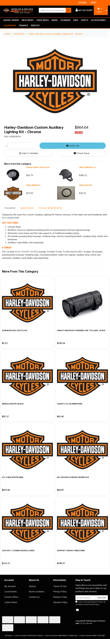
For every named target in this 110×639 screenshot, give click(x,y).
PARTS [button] (84, 20)
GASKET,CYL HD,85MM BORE (69, 404)
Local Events (10, 591)
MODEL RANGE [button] (11, 20)
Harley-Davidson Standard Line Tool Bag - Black (81, 330)
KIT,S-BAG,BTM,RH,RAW (12, 477)
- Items (99, 10)
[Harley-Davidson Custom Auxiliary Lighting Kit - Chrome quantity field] (19, 145)
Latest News (10, 602)
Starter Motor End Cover (38, 167)
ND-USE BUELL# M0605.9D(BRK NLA (73, 477)
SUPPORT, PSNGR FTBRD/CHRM (71, 551)
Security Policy (60, 602)
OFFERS (82, 2)
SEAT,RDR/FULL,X (87, 167)
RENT (94, 2)
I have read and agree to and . (90, 603)
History (32, 586)
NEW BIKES (28, 20)
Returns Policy (60, 597)
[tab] (10, 208)
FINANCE (23, 25)
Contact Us (34, 597)
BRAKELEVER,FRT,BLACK (13, 404)
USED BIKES (42, 20)
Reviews (50, 208)
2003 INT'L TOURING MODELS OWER (18, 551)
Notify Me (72, 145)
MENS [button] (55, 20)
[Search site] (68, 10)
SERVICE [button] (35, 25)
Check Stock (81, 153)
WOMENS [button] (65, 20)
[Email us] (77, 610)
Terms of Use (59, 586)
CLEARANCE (9, 25)
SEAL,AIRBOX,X (33, 185)
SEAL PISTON (85, 185)
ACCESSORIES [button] (98, 20)
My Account (10, 586)
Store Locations (36, 591)
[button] (84, 10)
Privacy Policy (60, 591)
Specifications (27, 208)
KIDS (75, 20)
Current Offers (11, 597)
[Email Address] (85, 597)
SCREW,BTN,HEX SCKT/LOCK (14, 330)
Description (10, 208)
